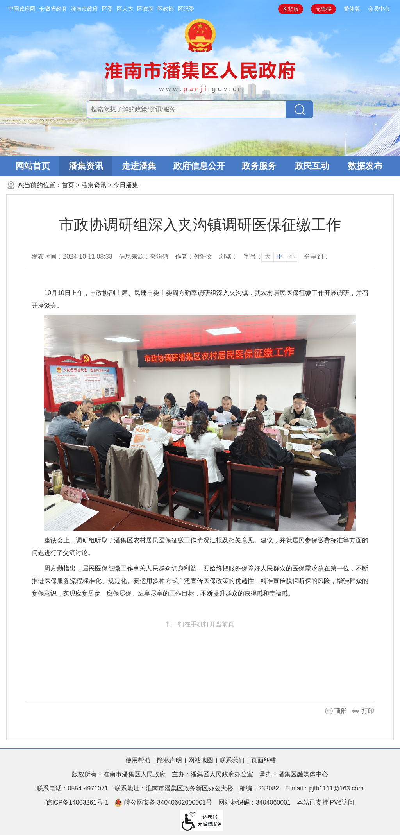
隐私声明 (169, 760)
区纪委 (186, 8)
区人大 (125, 8)
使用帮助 (137, 760)
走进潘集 (139, 166)
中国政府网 (22, 8)
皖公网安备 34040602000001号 (163, 803)
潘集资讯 (86, 166)
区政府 (145, 8)
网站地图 (200, 760)
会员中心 (379, 8)
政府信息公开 (199, 166)
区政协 (165, 8)
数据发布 (365, 166)
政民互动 (312, 166)
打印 (368, 711)
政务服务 (259, 166)
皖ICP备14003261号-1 (77, 802)
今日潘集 (125, 185)
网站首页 (33, 166)
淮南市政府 (84, 8)
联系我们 (232, 760)
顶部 (340, 711)
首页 (68, 185)
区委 (107, 8)
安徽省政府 (53, 8)
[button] (290, 9)
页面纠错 (263, 760)
